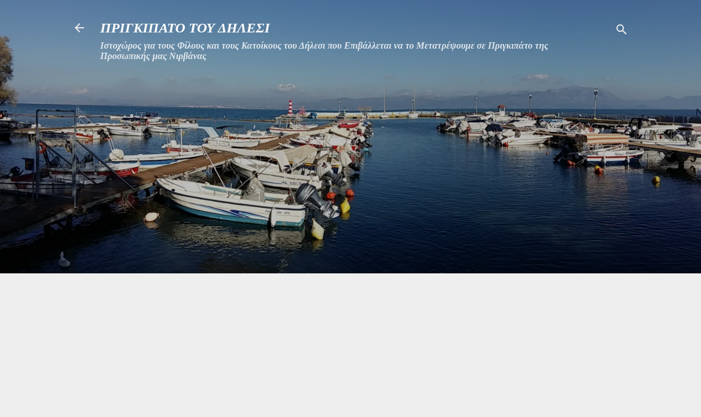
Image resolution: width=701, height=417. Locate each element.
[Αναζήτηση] (622, 31)
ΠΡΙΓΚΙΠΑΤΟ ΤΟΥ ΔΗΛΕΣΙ (185, 27)
